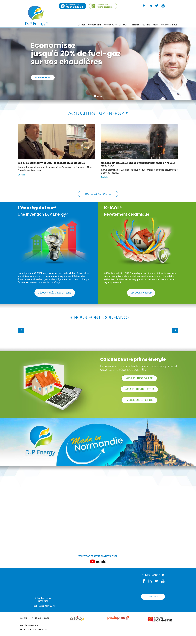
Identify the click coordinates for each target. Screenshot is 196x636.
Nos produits (110, 25)
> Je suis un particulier (139, 378)
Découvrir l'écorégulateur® (54, 292)
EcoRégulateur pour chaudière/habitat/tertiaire (33, 627)
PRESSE (156, 25)
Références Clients (141, 25)
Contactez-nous (169, 25)
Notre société (94, 25)
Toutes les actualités (98, 194)
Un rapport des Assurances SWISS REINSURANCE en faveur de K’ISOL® (138, 164)
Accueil (81, 25)
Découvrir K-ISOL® (141, 292)
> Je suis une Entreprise (139, 400)
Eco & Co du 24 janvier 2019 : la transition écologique (51, 163)
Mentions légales (40, 618)
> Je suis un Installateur (139, 389)
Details (21, 174)
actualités (124, 25)
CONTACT (153, 596)
